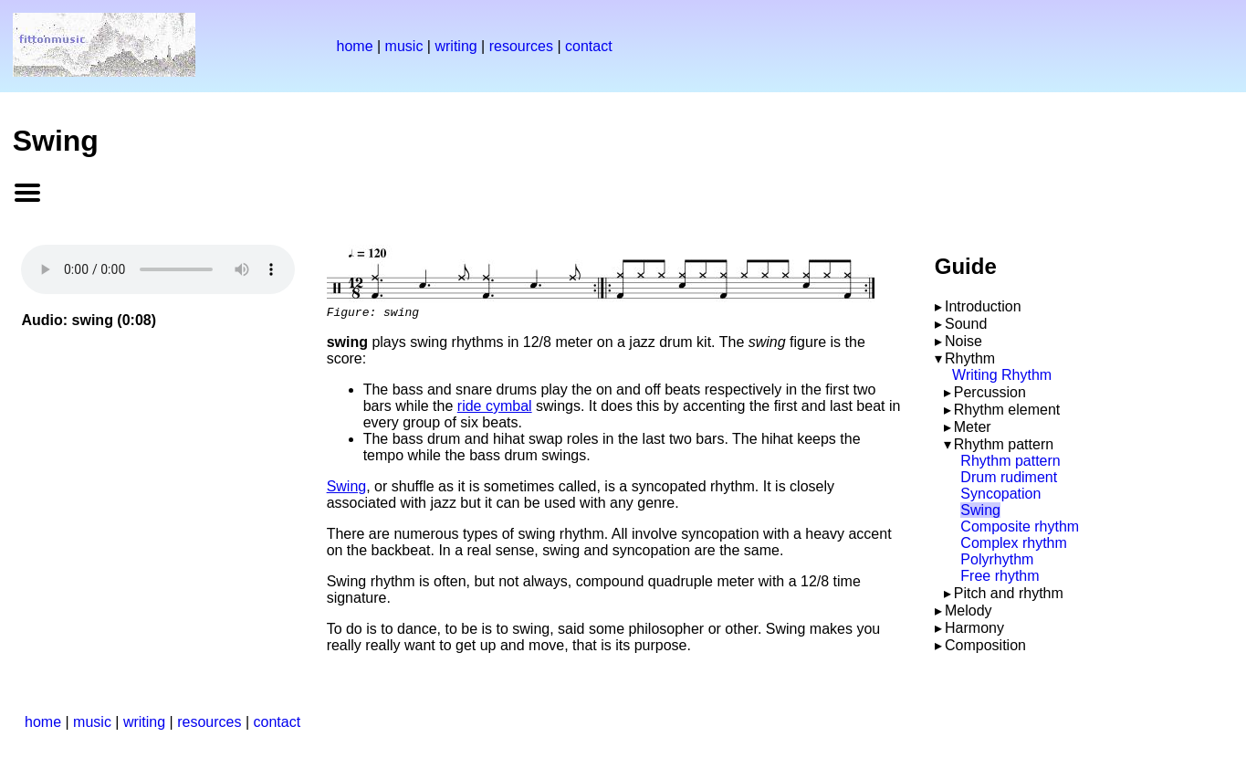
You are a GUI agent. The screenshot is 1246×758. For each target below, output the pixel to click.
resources (521, 46)
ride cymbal (494, 408)
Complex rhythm (1013, 543)
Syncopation (1000, 493)
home (355, 46)
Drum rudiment (1008, 477)
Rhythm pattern (1003, 444)
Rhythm (970, 358)
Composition (985, 645)
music (404, 46)
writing (455, 46)
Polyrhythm (996, 559)
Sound (966, 324)
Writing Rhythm (1002, 375)
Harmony (974, 628)
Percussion (990, 392)
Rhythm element (1007, 409)
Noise (963, 341)
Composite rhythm (1019, 526)
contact (589, 46)
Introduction (983, 306)
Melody (968, 610)
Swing (347, 489)
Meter (972, 427)
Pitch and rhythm (1008, 593)
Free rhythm (999, 576)
